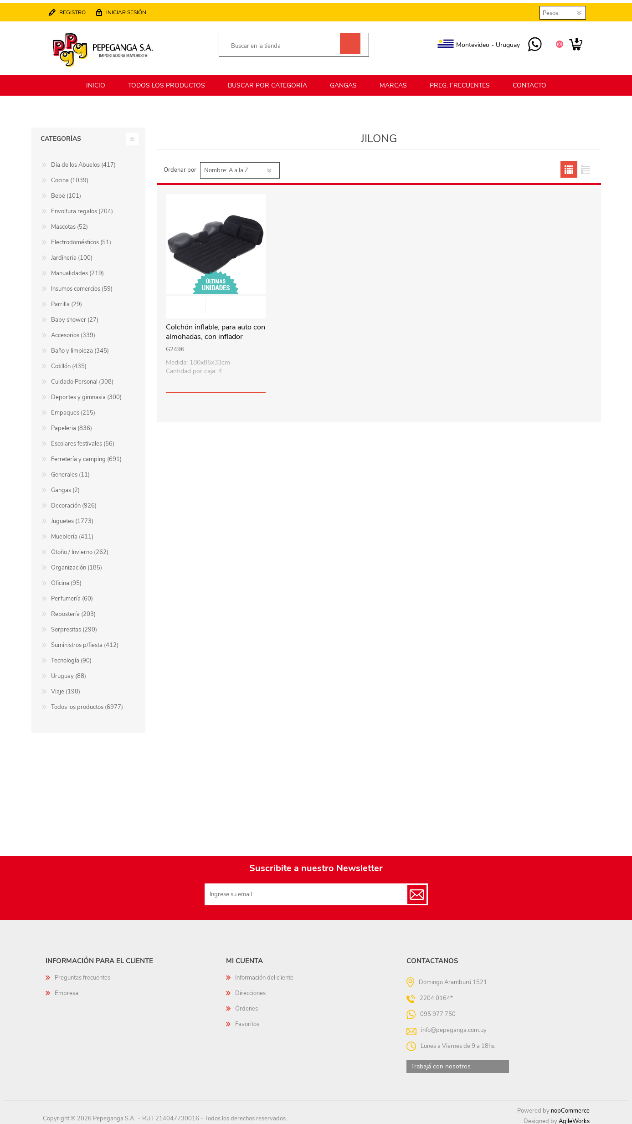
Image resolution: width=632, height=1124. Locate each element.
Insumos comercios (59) (82, 285)
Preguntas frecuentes (82, 974)
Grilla (568, 165)
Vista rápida (216, 302)
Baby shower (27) (74, 316)
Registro (76, 10)
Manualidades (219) (77, 269)
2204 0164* (436, 994)
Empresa (66, 989)
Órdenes (246, 1005)
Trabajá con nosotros (441, 1062)
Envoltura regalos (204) (82, 207)
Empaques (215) (73, 409)
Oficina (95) (66, 579)
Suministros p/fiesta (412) (84, 641)
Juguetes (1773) (72, 517)
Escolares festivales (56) (82, 440)
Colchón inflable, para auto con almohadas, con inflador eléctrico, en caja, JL (215, 332)
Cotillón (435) (69, 362)
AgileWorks (574, 1117)
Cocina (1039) (69, 176)
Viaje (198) (65, 687)
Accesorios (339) (73, 331)
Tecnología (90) (71, 656)
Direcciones (250, 989)
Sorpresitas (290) (74, 625)
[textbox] (283, 44)
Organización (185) (76, 563)
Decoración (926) (74, 502)
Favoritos (247, 1020)
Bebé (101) (66, 192)
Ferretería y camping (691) (86, 455)
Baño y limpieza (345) (80, 347)
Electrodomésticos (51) (81, 238)
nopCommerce (570, 1107)
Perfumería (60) (72, 594)
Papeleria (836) (71, 424)
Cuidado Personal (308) (82, 378)
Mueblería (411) (72, 533)
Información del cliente (264, 974)
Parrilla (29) (66, 300)
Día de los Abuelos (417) (83, 161)
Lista (585, 165)
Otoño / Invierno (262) (79, 548)
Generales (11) (70, 471)
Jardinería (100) (71, 254)
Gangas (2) (65, 486)
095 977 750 (531, 42)
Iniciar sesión (130, 10)
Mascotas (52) (69, 223)
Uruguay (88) (68, 672)
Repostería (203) (73, 610)
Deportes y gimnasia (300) (86, 393)
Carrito (572, 42)
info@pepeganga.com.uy (454, 1026)
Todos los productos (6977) (87, 703)
